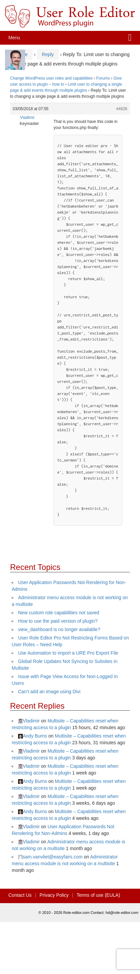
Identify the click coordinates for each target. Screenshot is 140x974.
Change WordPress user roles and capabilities (51, 78)
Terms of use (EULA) (98, 895)
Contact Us (19, 895)
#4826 (121, 108)
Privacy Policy (54, 895)
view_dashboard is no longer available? (59, 629)
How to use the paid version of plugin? (57, 621)
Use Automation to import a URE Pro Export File (68, 653)
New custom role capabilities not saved (58, 612)
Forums (103, 78)
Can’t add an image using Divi (49, 691)
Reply (48, 54)
